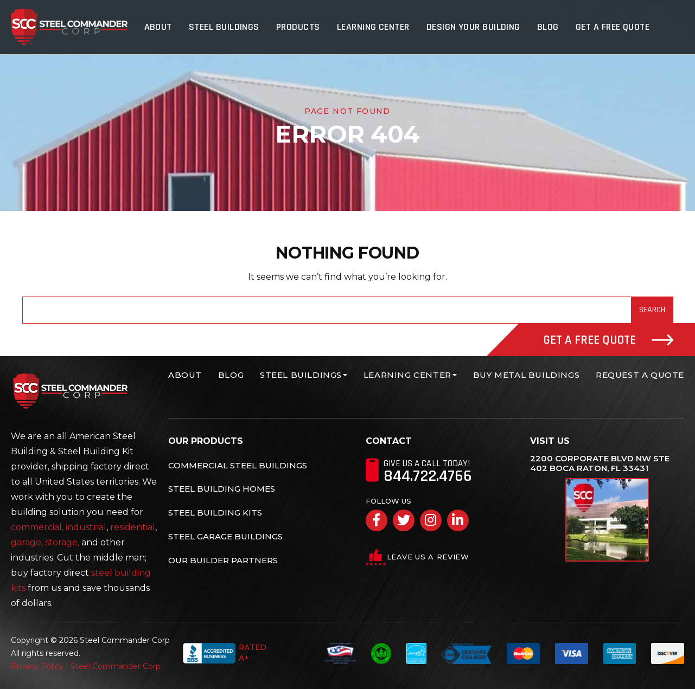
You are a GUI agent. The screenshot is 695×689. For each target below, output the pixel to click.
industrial (86, 527)
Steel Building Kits (215, 512)
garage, (27, 542)
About (162, 27)
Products (301, 27)
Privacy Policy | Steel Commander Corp (86, 666)
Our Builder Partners (223, 560)
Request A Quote (640, 375)
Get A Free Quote (612, 27)
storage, (62, 542)
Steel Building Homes (221, 489)
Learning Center (375, 27)
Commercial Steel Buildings (237, 465)
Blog (548, 27)
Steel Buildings (227, 27)
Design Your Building (474, 27)
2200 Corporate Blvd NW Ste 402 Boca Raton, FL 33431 (600, 463)
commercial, (37, 527)
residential (132, 527)
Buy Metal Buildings (526, 375)
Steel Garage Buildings (225, 536)
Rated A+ (224, 653)
